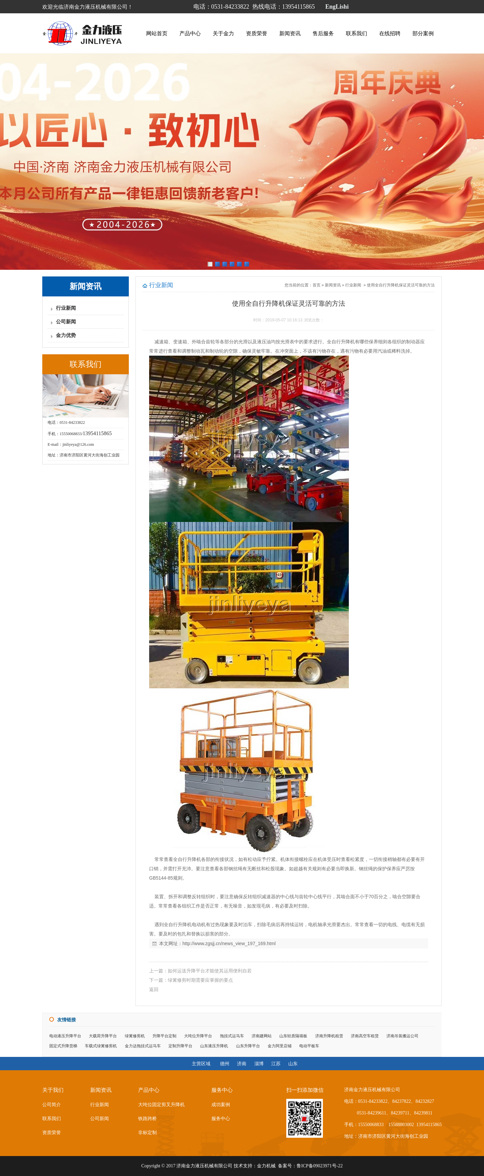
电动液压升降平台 (65, 1036)
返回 (153, 989)
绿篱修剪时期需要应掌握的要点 (200, 980)
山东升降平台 (248, 1046)
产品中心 (190, 33)
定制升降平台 (180, 1046)
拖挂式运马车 (232, 1036)
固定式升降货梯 (63, 1046)
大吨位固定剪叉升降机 (161, 1104)
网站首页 (156, 33)
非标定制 (147, 1132)
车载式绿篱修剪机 (101, 1046)
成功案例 (220, 1104)
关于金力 (223, 33)
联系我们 (356, 33)
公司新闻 (66, 321)
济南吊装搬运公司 (402, 1036)
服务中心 (220, 1118)
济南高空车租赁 (365, 1036)
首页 (317, 285)
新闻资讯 (290, 33)
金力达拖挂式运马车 (143, 1046)
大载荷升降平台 (103, 1036)
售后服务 (323, 33)
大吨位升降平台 (198, 1036)
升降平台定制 (164, 1036)
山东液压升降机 (214, 1046)
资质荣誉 (256, 33)
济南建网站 (262, 1036)
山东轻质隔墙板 (293, 1036)
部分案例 (423, 33)
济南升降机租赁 (329, 1036)
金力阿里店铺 (280, 1046)
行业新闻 (66, 308)
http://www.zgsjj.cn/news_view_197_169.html (229, 943)
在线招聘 (389, 33)
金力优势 (66, 335)
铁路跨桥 (147, 1118)
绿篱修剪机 (135, 1036)
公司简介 (51, 1104)
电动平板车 (309, 1046)
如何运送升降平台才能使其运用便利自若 (210, 970)
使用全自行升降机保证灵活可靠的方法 (401, 285)
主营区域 (201, 1063)
